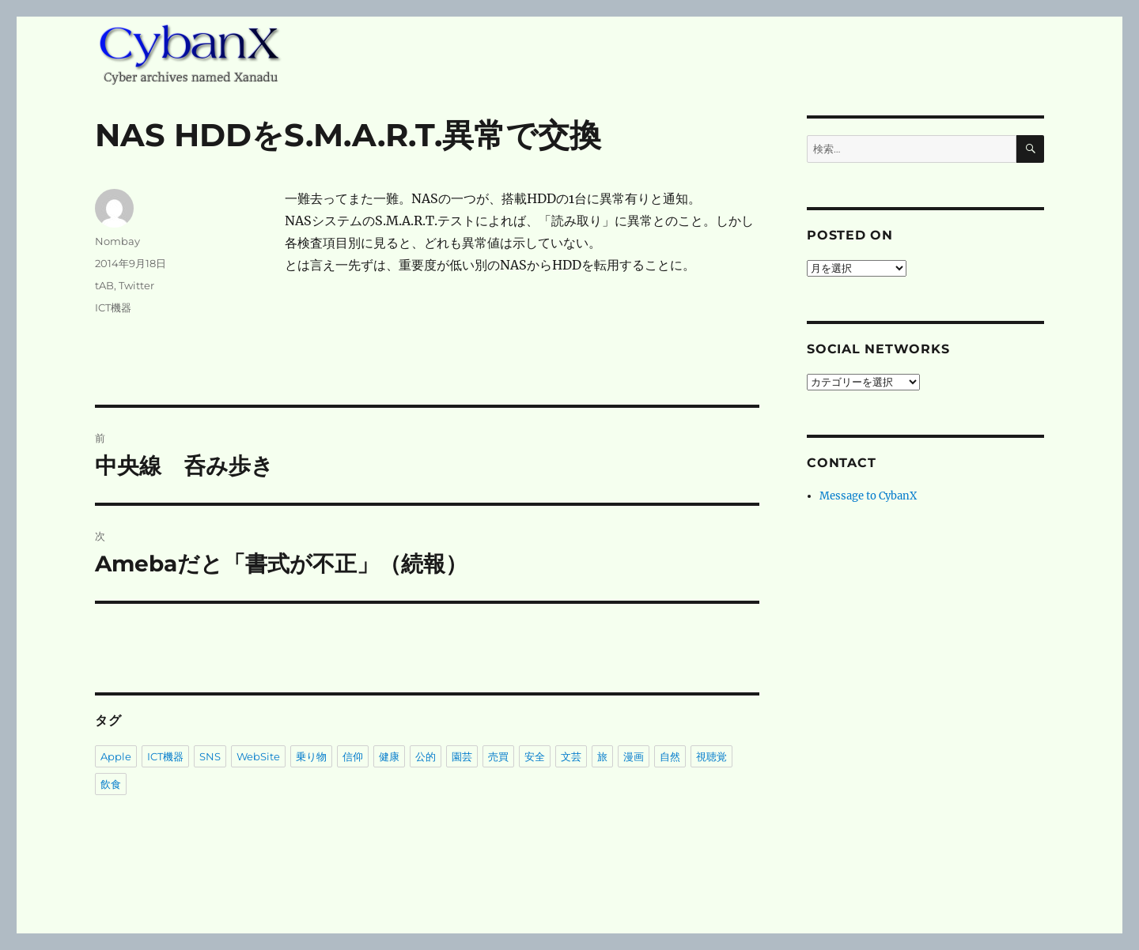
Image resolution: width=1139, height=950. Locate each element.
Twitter (136, 285)
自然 (670, 756)
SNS (210, 756)
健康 (389, 756)
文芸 (571, 756)
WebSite (258, 756)
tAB (104, 285)
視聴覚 (711, 756)
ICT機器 (113, 307)
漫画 (633, 756)
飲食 (110, 784)
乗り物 (311, 756)
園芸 (462, 756)
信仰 (352, 756)
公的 (425, 756)
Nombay (117, 241)
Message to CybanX (868, 496)
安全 (534, 756)
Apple (115, 756)
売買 (498, 756)
